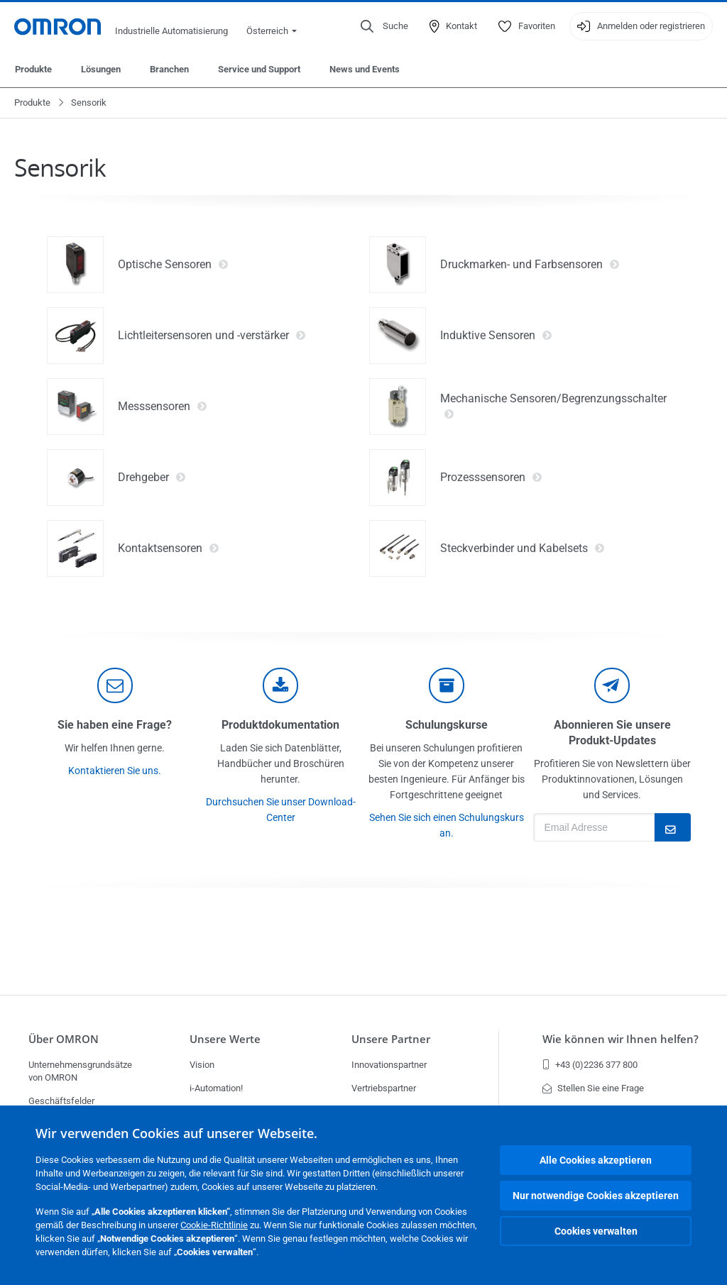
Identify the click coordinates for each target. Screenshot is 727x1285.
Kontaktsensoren (168, 548)
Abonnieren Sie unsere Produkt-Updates (612, 732)
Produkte (33, 69)
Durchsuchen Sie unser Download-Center (281, 809)
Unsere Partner (390, 1039)
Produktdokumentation (280, 725)
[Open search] (384, 26)
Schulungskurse (446, 725)
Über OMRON (63, 1039)
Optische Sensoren (173, 265)
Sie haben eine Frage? (115, 725)
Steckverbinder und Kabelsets (522, 548)
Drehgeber (152, 477)
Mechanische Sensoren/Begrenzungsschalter (553, 406)
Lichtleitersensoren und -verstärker (212, 336)
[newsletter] (612, 685)
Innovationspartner (389, 1064)
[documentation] (280, 685)
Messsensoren (162, 406)
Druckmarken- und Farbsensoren (530, 265)
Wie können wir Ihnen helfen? (620, 1039)
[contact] (115, 685)
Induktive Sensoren (496, 336)
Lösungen (101, 69)
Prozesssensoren (491, 477)
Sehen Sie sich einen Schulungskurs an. (446, 825)
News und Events (364, 69)
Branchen (169, 69)
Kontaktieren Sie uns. (114, 770)
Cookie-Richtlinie (214, 1225)
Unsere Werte (225, 1039)
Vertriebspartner (383, 1088)
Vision (202, 1064)
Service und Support (259, 69)
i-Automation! (216, 1088)
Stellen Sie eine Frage (593, 1088)
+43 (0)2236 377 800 (590, 1064)
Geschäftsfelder (61, 1101)
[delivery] (446, 685)
